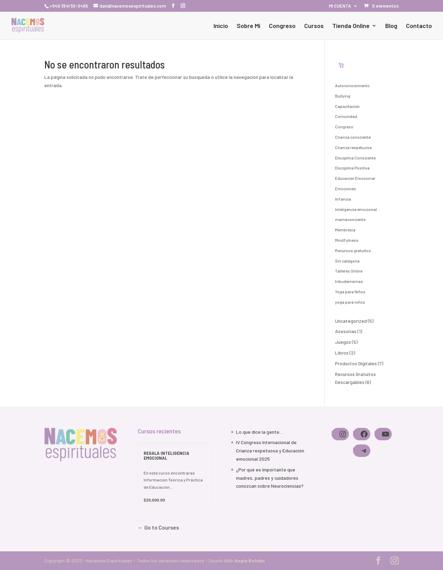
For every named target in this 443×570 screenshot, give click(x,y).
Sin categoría (347, 260)
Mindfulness (347, 240)
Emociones (345, 188)
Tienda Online (351, 26)
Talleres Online (348, 270)
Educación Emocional (355, 178)
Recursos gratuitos (353, 250)
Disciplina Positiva (352, 167)
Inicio (221, 26)
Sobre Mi (248, 26)
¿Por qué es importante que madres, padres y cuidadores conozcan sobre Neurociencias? (270, 478)
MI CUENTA (340, 6)
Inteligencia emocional (356, 209)
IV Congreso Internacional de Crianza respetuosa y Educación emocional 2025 (270, 450)
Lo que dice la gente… (259, 432)
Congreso (282, 26)
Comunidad (346, 116)
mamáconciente (350, 219)
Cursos (314, 26)
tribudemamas (349, 281)
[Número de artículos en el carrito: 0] (341, 65)
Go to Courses (161, 527)
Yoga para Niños (350, 291)
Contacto (419, 26)
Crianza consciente (353, 137)
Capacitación (347, 106)
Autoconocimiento (352, 85)
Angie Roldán (249, 560)
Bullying (342, 95)
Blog (391, 26)
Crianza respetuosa (353, 147)
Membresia (345, 229)
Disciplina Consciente (355, 157)
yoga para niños (350, 302)
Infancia (343, 198)
